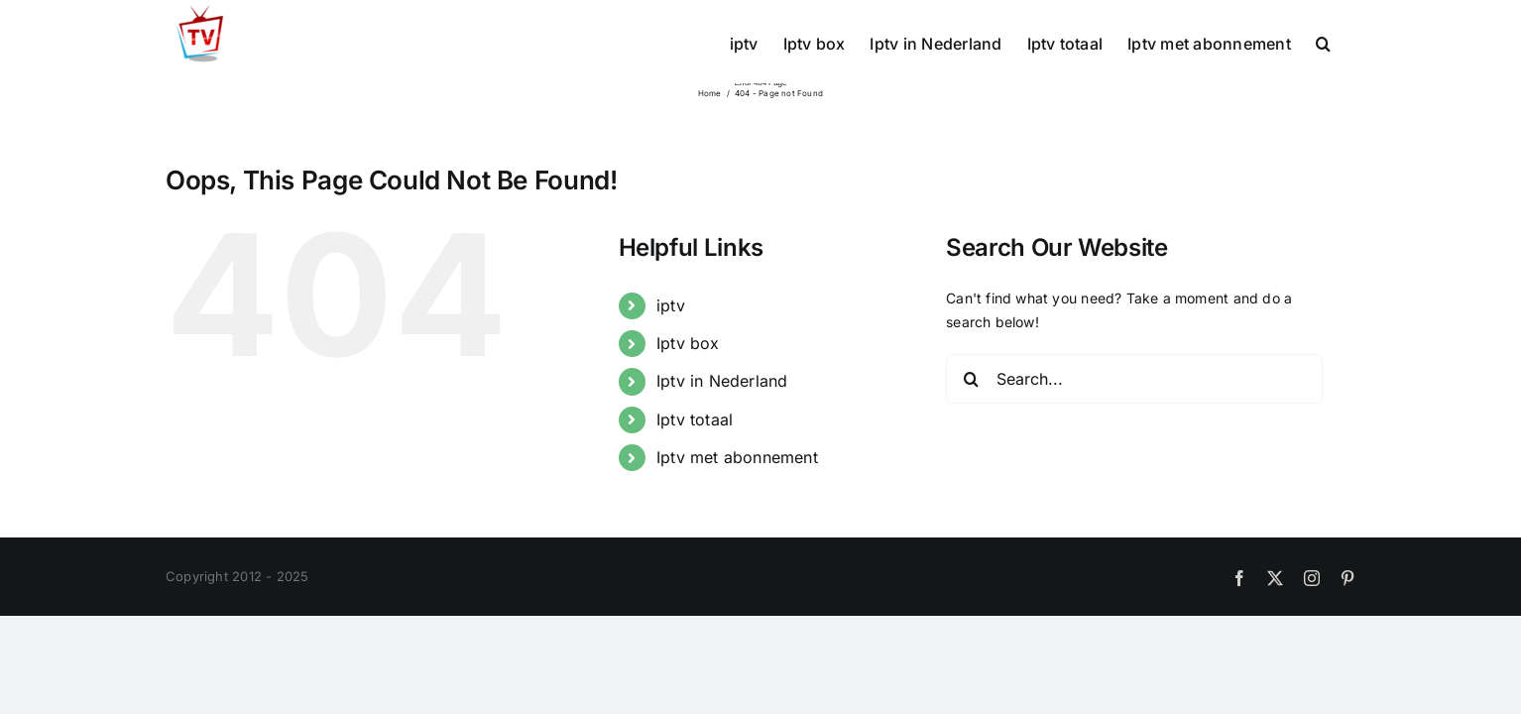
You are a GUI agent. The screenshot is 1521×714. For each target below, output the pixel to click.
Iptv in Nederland (722, 381)
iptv (670, 305)
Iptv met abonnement (737, 457)
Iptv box (688, 343)
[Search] (970, 379)
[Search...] (1134, 379)
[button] (1348, 41)
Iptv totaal (694, 419)
